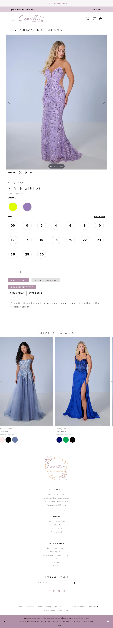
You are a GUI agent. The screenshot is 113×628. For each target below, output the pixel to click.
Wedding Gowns (56, 552)
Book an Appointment (56, 548)
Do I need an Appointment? (56, 3)
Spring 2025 (55, 30)
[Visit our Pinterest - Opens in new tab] (59, 591)
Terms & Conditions (25, 607)
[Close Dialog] (4, 621)
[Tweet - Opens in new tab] (20, 172)
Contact (56, 562)
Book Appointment (22, 287)
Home (14, 30)
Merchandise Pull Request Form (56, 555)
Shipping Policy (44, 607)
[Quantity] (16, 272)
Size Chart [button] (99, 217)
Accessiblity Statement (75, 607)
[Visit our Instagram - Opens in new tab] (54, 591)
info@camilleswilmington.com (56, 498)
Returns (56, 566)
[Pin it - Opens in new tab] (26, 172)
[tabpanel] (56, 102)
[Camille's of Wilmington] (31, 18)
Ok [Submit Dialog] (108, 621)
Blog (56, 559)
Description (17, 293)
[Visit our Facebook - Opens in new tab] (49, 591)
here (59, 625)
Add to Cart (18, 280)
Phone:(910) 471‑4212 (56, 495)
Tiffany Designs (33, 30)
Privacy (58, 607)
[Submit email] (74, 583)
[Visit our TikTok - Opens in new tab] (64, 591)
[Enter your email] (56, 583)
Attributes (35, 293)
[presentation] (28, 381)
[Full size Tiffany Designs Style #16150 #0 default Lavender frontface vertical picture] (56, 102)
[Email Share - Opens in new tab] (31, 172)
